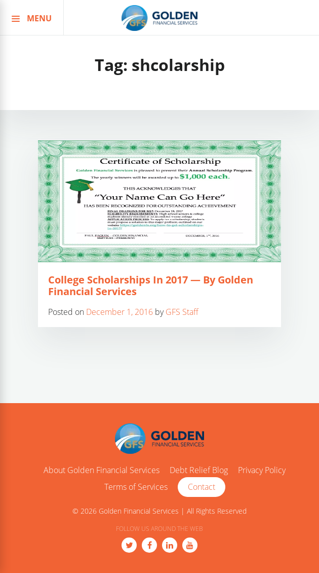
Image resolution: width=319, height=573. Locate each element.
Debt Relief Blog (199, 470)
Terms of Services (136, 487)
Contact (201, 486)
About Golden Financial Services (102, 470)
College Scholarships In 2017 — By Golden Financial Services (150, 285)
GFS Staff (182, 311)
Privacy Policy (262, 470)
